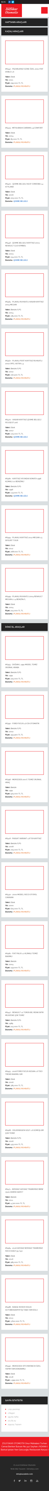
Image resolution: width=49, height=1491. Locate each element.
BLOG (3, 2)
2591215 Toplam (14, 1424)
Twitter (12, 2)
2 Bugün (11, 1413)
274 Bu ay (12, 1421)
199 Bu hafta (13, 1417)
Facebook (9, 2)
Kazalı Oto (11, 13)
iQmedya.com (33, 1469)
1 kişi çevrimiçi (14, 1409)
